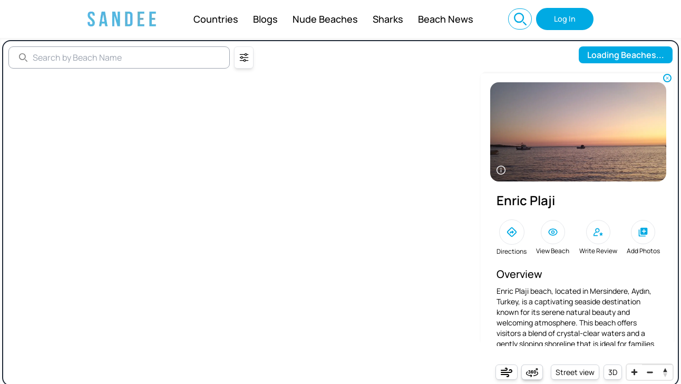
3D (612, 372)
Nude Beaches (325, 19)
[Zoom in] (634, 372)
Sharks (388, 19)
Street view (575, 372)
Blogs (265, 19)
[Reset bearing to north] (665, 372)
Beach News (445, 19)
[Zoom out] (649, 372)
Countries (215, 19)
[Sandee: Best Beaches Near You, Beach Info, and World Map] (121, 19)
